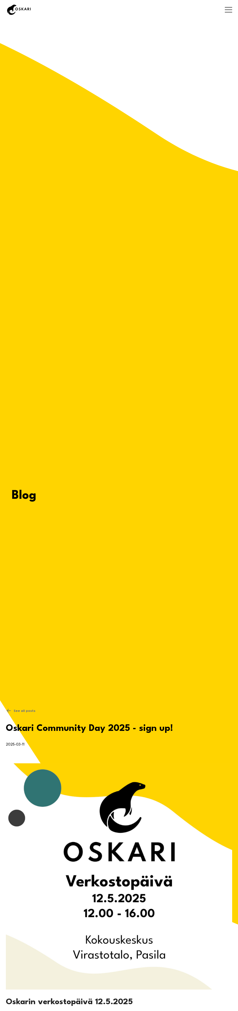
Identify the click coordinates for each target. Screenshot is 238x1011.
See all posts (20, 711)
